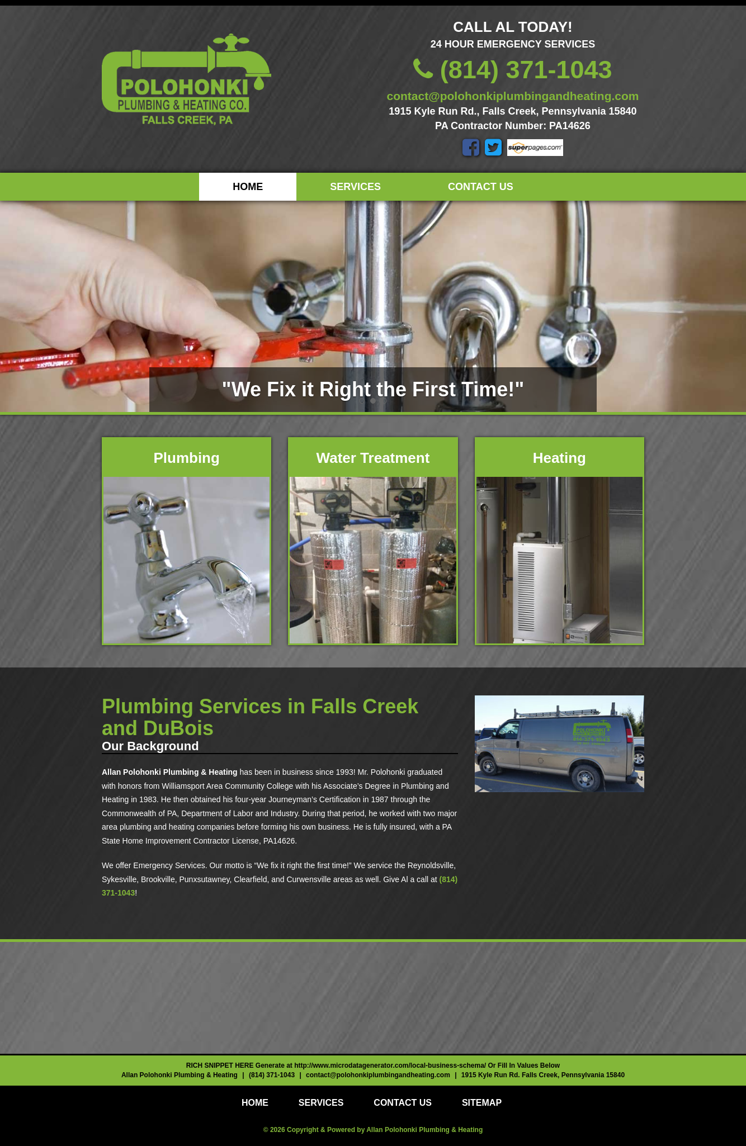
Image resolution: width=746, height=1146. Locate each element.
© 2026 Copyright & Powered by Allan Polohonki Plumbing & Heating (373, 1130)
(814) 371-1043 (512, 69)
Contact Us (480, 186)
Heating (559, 457)
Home (248, 186)
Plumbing (186, 457)
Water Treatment (373, 457)
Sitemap (482, 1102)
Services (355, 186)
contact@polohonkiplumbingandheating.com (513, 95)
